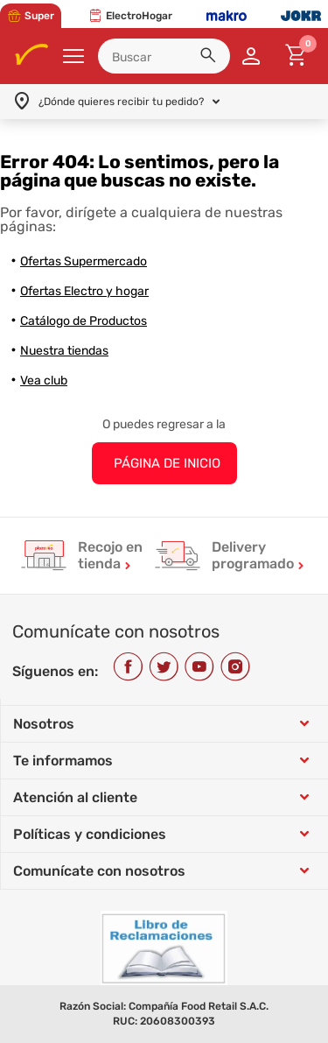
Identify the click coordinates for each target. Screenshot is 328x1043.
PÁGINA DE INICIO (167, 463)
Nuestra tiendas (64, 350)
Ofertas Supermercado (83, 261)
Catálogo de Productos (83, 321)
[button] (210, 57)
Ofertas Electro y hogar (84, 291)
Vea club (43, 380)
